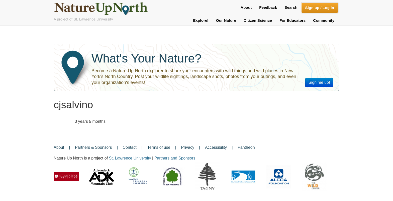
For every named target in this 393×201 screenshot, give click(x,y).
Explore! (201, 20)
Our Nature (226, 20)
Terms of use (158, 147)
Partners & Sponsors (93, 147)
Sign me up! (319, 82)
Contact (130, 147)
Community (323, 20)
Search (290, 7)
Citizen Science (258, 20)
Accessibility (216, 147)
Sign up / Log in (319, 8)
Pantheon (246, 147)
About (246, 7)
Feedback (268, 7)
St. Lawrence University (130, 158)
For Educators (292, 20)
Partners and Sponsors (174, 158)
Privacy (187, 147)
